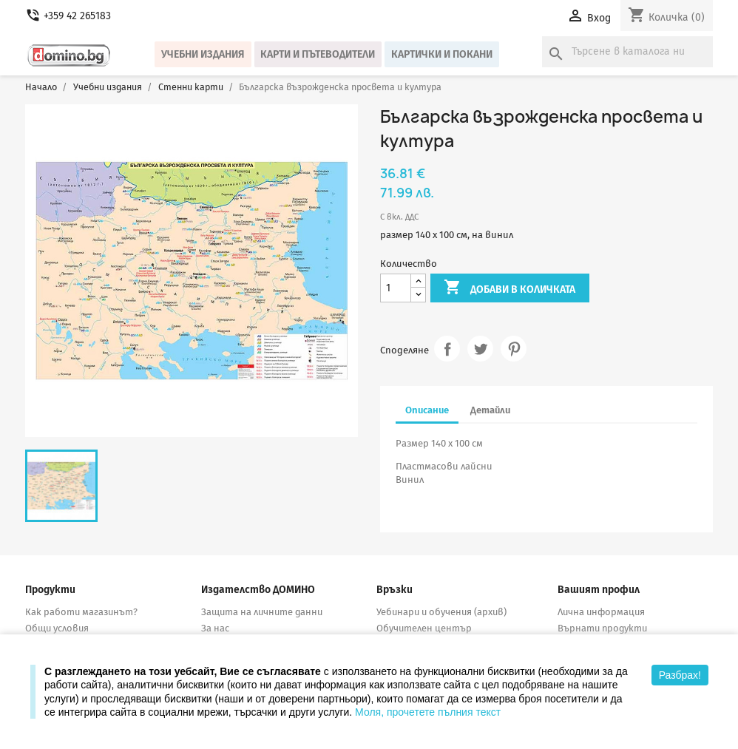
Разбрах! (680, 675)
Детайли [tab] (490, 410)
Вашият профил (599, 589)
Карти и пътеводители (317, 54)
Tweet (480, 349)
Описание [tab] (427, 410)
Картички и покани (441, 54)
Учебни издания (203, 54)
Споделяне (447, 349)
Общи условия (57, 628)
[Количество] (395, 288)
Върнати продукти (602, 628)
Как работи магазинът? (81, 611)
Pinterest (514, 349)
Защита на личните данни (261, 611)
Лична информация (601, 611)
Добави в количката (509, 288)
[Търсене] (627, 51)
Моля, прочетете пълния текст (428, 712)
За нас (215, 628)
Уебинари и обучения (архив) (441, 611)
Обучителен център (424, 628)
